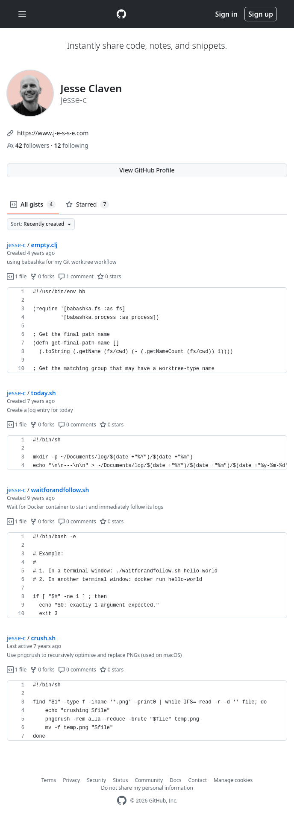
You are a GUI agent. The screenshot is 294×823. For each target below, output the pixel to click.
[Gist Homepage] (121, 14)
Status (120, 780)
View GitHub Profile (146, 170)
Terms (48, 780)
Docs (176, 780)
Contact (197, 780)
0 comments (77, 424)
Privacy (71, 780)
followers (29, 145)
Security (96, 780)
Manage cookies (233, 780)
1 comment (76, 276)
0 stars (109, 276)
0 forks (42, 276)
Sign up (260, 14)
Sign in (226, 14)
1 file (16, 276)
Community (149, 780)
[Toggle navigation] (22, 14)
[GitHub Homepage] (122, 800)
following (71, 145)
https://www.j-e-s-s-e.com (52, 133)
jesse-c (16, 245)
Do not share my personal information (147, 787)
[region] (147, 330)
